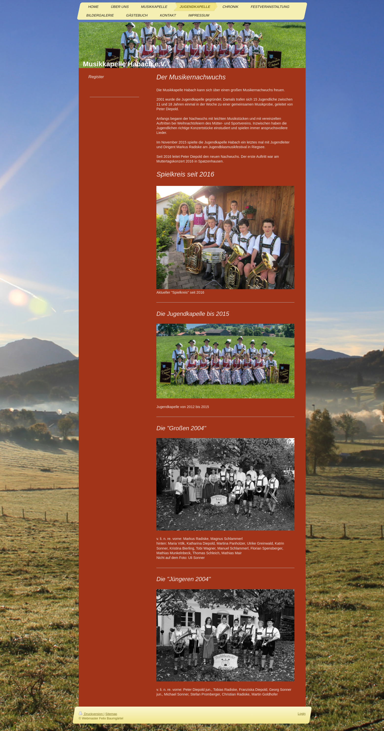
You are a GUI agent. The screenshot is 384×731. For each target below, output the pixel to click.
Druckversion (91, 714)
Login (302, 713)
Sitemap (111, 714)
